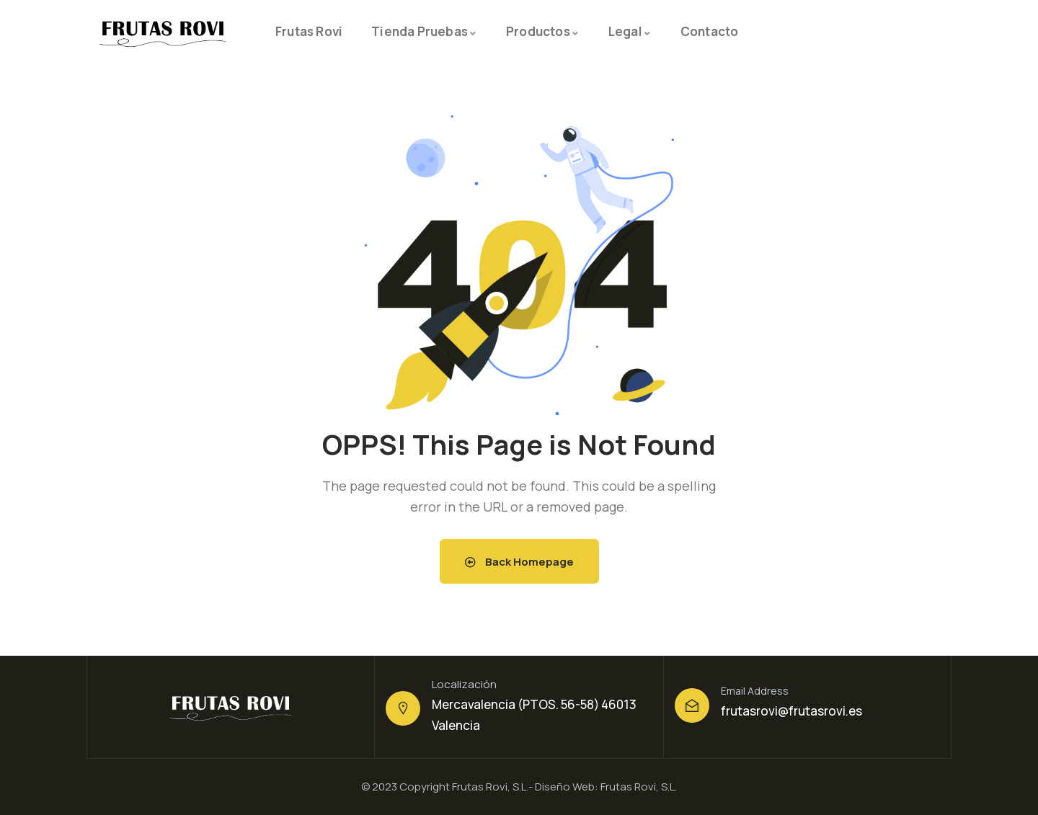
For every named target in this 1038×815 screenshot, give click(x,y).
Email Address (755, 691)
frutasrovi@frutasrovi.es (791, 711)
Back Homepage (519, 561)
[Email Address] (692, 705)
